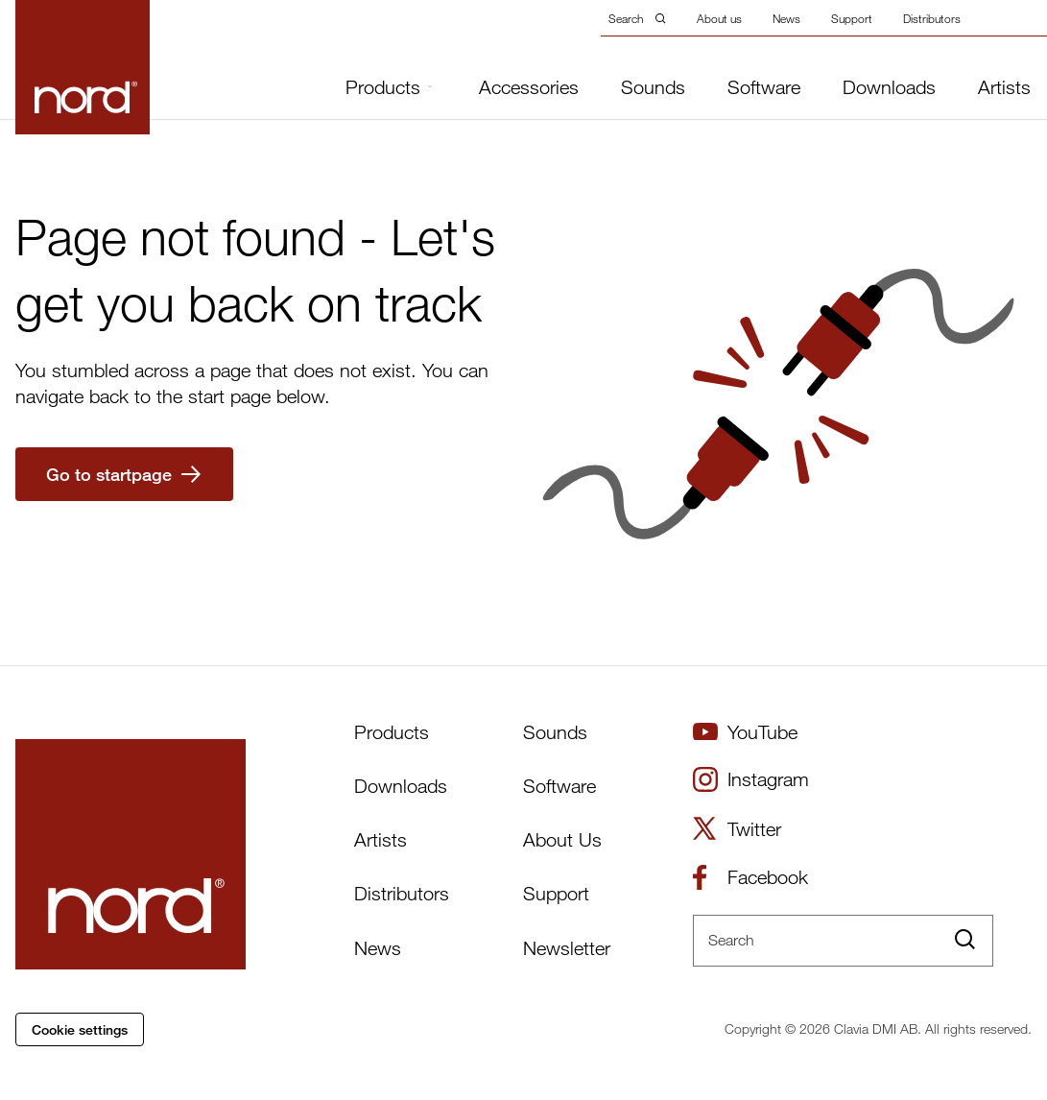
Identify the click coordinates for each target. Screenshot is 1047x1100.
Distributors (932, 18)
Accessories (529, 87)
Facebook (750, 877)
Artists (1004, 87)
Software (763, 87)
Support (851, 18)
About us (719, 18)
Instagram (751, 779)
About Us (562, 839)
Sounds (653, 87)
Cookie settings (80, 1029)
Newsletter (566, 948)
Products (388, 87)
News (786, 18)
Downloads (889, 87)
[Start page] (81, 67)
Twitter (737, 828)
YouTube (745, 732)
